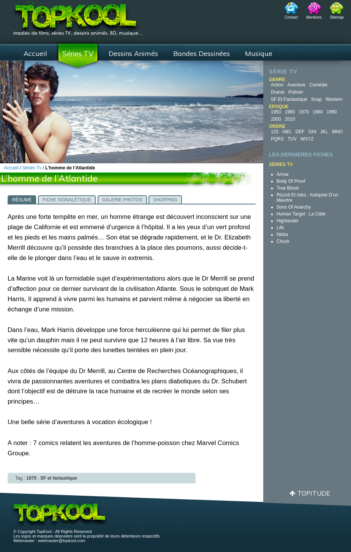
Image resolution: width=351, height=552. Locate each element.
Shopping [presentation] (165, 200)
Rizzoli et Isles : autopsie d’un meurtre (307, 197)
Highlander (288, 220)
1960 (290, 112)
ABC (287, 131)
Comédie (318, 85)
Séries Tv (31, 168)
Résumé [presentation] (22, 200)
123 (274, 131)
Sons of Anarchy (294, 207)
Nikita (282, 234)
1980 (318, 112)
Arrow (282, 174)
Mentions (314, 17)
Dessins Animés (133, 53)
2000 (276, 119)
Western (334, 99)
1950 (276, 112)
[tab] (22, 199)
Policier (295, 92)
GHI (312, 131)
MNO (337, 131)
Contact (291, 17)
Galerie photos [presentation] (122, 200)
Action (277, 85)
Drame (278, 92)
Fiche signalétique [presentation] (67, 200)
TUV (292, 139)
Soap (316, 99)
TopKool (77, 15)
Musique (258, 53)
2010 (290, 119)
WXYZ (307, 139)
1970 (304, 112)
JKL (324, 131)
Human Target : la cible (301, 214)
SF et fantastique (289, 99)
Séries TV (77, 53)
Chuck (283, 241)
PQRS (277, 139)
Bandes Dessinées (201, 53)
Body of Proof (291, 181)
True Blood (288, 188)
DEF (300, 131)
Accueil (35, 53)
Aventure (296, 85)
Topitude (313, 493)
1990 (332, 112)
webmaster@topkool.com (61, 540)
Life (280, 227)
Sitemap (337, 17)
